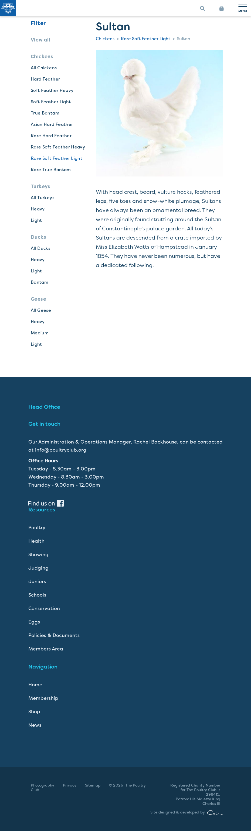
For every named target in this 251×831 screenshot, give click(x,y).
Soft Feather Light (51, 102)
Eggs (34, 622)
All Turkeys (42, 197)
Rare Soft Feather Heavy (58, 147)
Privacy (69, 785)
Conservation (44, 608)
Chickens (105, 38)
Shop (34, 711)
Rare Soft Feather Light (56, 158)
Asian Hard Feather (52, 124)
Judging (38, 568)
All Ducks (40, 248)
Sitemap (92, 785)
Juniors (37, 581)
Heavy (38, 209)
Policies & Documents (54, 635)
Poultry (36, 527)
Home (35, 684)
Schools (37, 595)
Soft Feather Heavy (52, 90)
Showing (38, 554)
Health (36, 541)
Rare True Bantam (51, 169)
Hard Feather (45, 79)
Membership (43, 698)
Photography (42, 785)
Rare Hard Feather (51, 135)
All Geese (41, 310)
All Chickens (44, 68)
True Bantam (45, 113)
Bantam (39, 282)
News (34, 725)
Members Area (45, 649)
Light (36, 220)
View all (40, 40)
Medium (40, 333)
